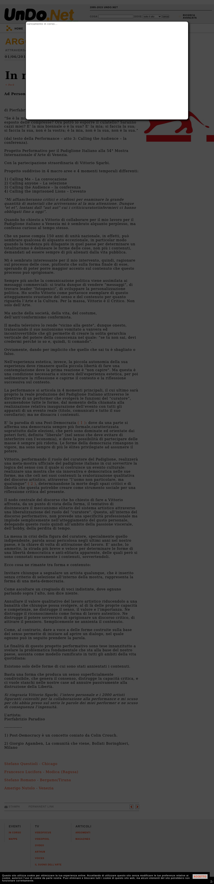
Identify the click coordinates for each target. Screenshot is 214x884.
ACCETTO (200, 876)
